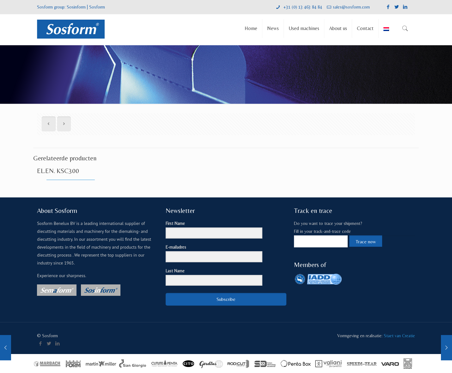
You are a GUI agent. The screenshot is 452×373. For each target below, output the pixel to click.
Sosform (97, 6)
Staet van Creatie (399, 335)
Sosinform (76, 6)
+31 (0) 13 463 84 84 (302, 6)
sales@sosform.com (351, 6)
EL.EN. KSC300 (58, 171)
